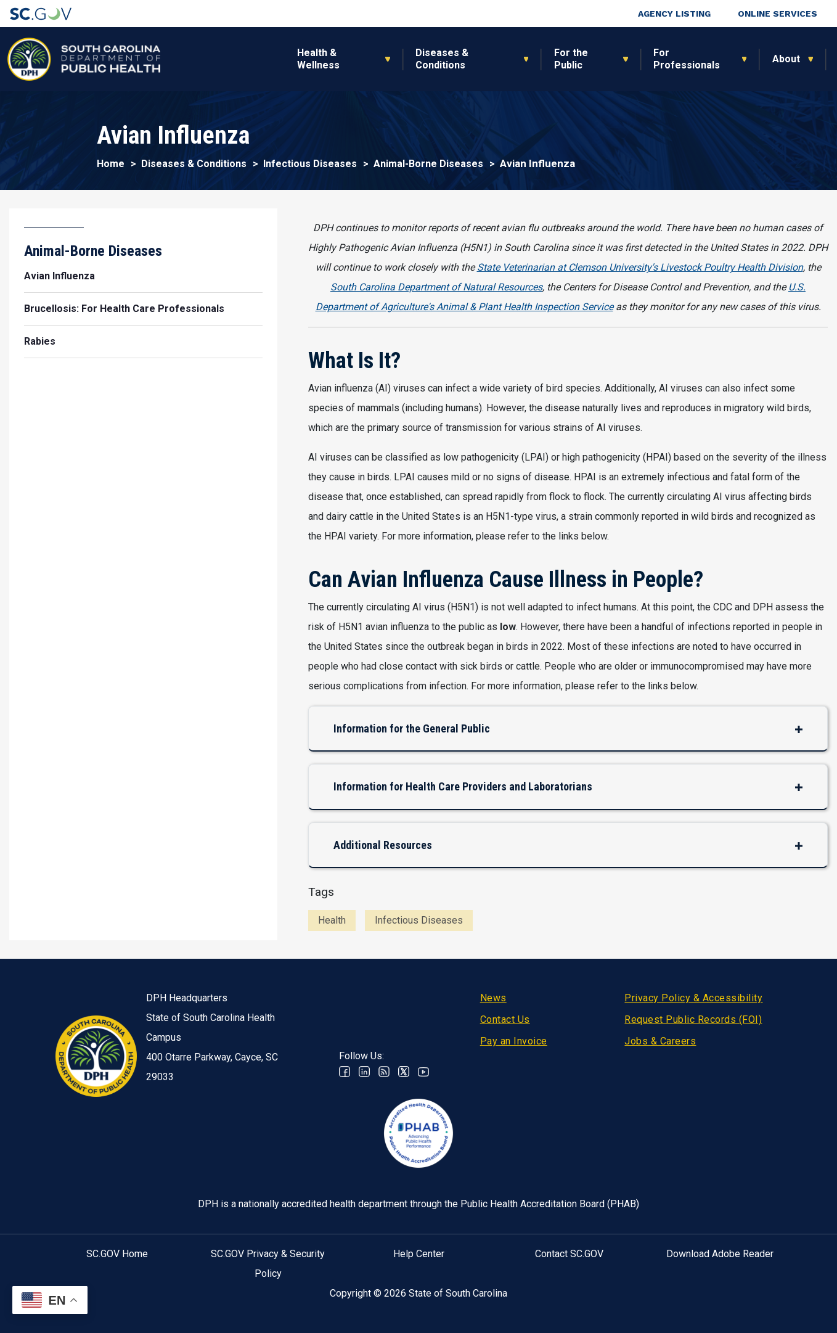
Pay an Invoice (513, 1041)
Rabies (39, 341)
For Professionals (561, 59)
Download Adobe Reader (720, 1254)
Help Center (418, 1254)
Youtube (423, 1071)
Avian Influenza (59, 276)
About (661, 59)
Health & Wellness (194, 59)
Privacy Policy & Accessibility (693, 998)
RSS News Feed (384, 1071)
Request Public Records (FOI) (693, 1019)
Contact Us (505, 1019)
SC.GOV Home (117, 1254)
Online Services (777, 13)
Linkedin (364, 1071)
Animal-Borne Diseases (428, 164)
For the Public (446, 59)
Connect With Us (745, 59)
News (493, 998)
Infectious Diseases (310, 164)
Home (111, 164)
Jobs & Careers (660, 1041)
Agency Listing (674, 13)
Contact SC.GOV (569, 1254)
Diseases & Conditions (317, 59)
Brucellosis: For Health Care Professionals (124, 308)
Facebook (344, 1071)
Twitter (403, 1071)
